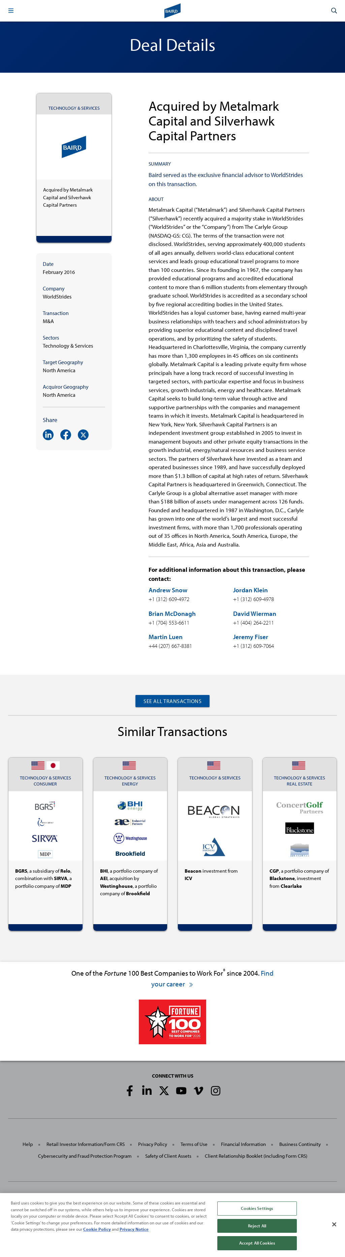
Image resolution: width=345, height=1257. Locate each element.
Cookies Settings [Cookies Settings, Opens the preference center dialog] (257, 1211)
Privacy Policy (152, 1144)
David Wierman (254, 613)
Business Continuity (300, 1144)
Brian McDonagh (172, 613)
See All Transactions (172, 701)
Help (28, 1144)
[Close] (334, 1227)
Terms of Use (194, 1144)
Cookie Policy (97, 1231)
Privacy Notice (134, 1231)
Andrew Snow (168, 590)
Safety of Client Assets (168, 1156)
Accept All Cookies (257, 1246)
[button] (11, 11)
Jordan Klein (250, 590)
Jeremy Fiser (250, 637)
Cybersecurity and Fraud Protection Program (85, 1156)
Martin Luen (166, 637)
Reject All (257, 1228)
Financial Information (243, 1144)
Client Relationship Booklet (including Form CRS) (256, 1156)
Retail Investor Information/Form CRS (85, 1144)
